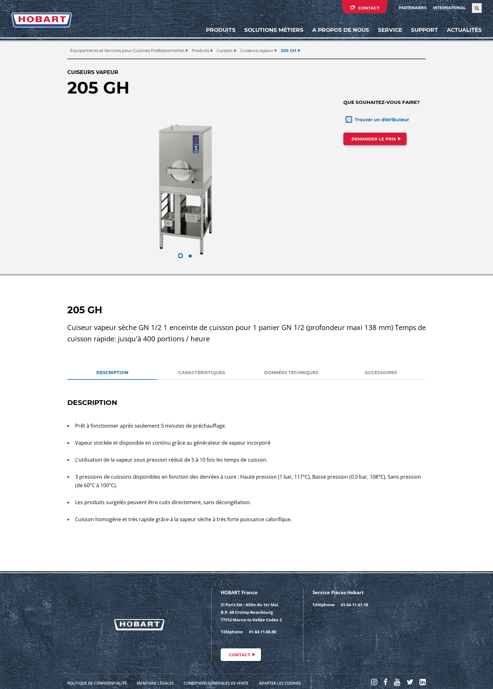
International (449, 7)
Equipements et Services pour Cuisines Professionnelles (127, 50)
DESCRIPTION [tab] (112, 372)
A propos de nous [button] (340, 30)
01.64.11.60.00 (262, 632)
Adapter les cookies (280, 683)
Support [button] (424, 30)
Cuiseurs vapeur (256, 50)
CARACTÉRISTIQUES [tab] (201, 372)
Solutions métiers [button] (273, 30)
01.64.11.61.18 (354, 604)
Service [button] (390, 30)
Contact (239, 654)
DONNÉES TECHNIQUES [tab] (291, 372)
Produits (220, 30)
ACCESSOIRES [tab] (381, 372)
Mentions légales (155, 683)
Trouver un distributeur (382, 119)
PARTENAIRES (413, 7)
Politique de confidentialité (97, 683)
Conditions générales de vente (216, 683)
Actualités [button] (464, 30)
